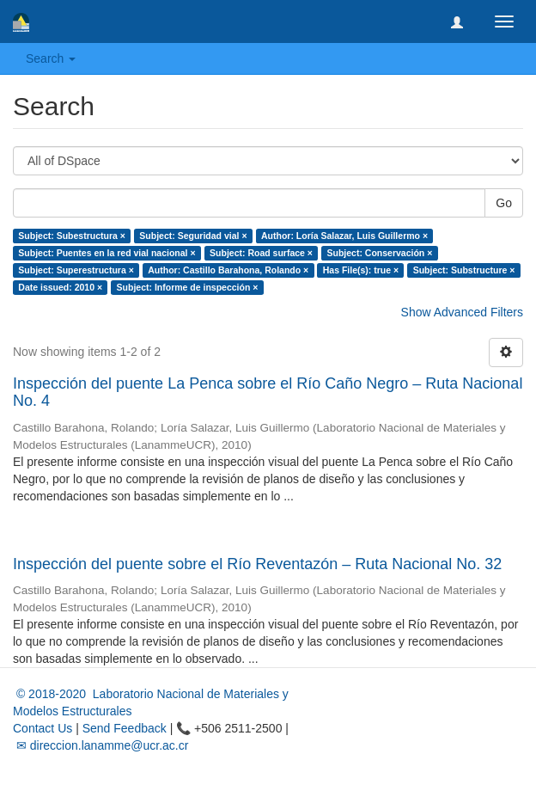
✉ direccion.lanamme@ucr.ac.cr (100, 745)
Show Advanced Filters (462, 312)
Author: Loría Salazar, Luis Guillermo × (344, 235)
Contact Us (42, 728)
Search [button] (51, 58)
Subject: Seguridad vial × (193, 235)
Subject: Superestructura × (76, 270)
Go (504, 203)
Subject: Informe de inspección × (188, 287)
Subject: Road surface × (261, 253)
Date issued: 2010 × (60, 287)
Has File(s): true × (361, 270)
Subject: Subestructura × (71, 235)
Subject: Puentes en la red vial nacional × (106, 253)
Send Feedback (124, 728)
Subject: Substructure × (464, 270)
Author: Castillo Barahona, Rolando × (228, 270)
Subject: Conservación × (379, 253)
